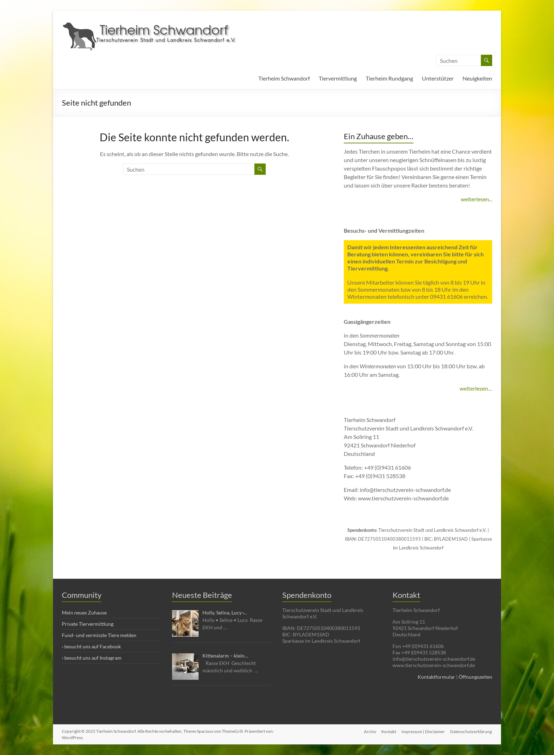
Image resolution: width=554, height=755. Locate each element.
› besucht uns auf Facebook (91, 646)
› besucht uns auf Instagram (92, 658)
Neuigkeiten (477, 78)
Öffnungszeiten (475, 677)
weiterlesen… (476, 388)
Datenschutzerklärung (471, 731)
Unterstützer (438, 78)
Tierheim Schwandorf (284, 78)
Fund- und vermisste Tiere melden (99, 635)
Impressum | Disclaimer (423, 731)
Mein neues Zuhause (84, 613)
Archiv (369, 731)
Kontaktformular (436, 677)
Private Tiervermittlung (87, 624)
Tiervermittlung (338, 78)
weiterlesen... (476, 199)
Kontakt (388, 731)
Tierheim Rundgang (389, 78)
